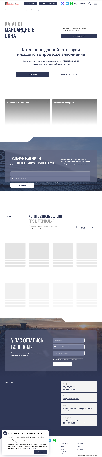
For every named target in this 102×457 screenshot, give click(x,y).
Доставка (79, 443)
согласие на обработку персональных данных (37, 182)
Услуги (63, 440)
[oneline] (69, 353)
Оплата (78, 446)
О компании (64, 443)
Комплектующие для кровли (21, 10)
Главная (7, 10)
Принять (40, 452)
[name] (50, 174)
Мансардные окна (38, 10)
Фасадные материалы (64, 102)
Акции (62, 446)
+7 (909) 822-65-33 (70, 390)
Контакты (79, 449)
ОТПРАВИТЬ (22, 185)
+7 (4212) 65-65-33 (70, 61)
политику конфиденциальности (58, 182)
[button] (48, 3)
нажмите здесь (31, 448)
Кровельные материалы (18, 102)
